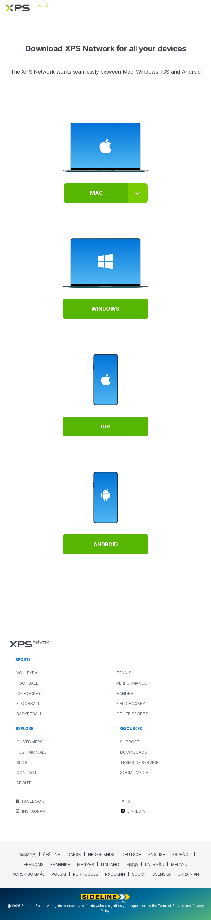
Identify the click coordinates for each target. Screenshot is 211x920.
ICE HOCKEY (28, 693)
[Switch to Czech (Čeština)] (52, 854)
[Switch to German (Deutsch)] (131, 854)
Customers (29, 741)
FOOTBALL (27, 683)
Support (130, 741)
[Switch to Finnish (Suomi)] (139, 874)
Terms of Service (139, 762)
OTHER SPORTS (132, 713)
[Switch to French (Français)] (33, 864)
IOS (105, 426)
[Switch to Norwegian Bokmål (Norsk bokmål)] (28, 874)
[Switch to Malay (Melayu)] (179, 864)
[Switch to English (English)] (157, 854)
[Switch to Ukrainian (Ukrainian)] (188, 874)
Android (105, 544)
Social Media (134, 772)
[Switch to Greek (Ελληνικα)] (60, 864)
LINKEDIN (136, 811)
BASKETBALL (29, 713)
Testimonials (31, 752)
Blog (22, 762)
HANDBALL (127, 693)
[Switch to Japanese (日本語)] (132, 864)
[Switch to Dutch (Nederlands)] (101, 854)
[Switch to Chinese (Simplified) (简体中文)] (28, 854)
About (23, 782)
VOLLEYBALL (29, 672)
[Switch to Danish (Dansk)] (74, 854)
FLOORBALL (28, 703)
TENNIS (123, 672)
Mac (96, 193)
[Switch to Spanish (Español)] (182, 854)
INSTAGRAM (34, 811)
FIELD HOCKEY (130, 703)
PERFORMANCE (131, 683)
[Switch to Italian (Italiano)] (110, 864)
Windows (105, 308)
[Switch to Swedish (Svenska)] (161, 874)
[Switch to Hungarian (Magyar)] (86, 864)
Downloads (133, 752)
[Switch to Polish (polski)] (59, 874)
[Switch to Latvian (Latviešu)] (155, 864)
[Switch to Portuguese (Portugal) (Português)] (86, 874)
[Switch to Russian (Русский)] (115, 874)
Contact (26, 772)
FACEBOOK (33, 801)
